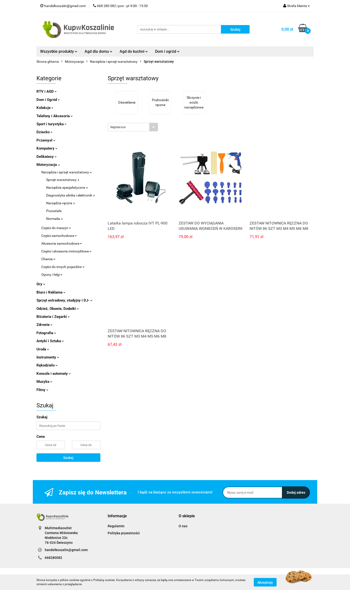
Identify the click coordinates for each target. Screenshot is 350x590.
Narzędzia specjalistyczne (67, 187)
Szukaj (68, 458)
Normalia (54, 219)
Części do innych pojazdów (63, 267)
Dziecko (44, 132)
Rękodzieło (47, 365)
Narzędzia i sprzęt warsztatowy (66, 172)
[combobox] (133, 127)
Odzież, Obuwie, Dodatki (57, 308)
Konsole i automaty (53, 373)
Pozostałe (53, 211)
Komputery (46, 148)
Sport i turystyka (51, 124)
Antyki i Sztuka (50, 341)
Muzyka (44, 381)
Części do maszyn (56, 228)
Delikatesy (46, 156)
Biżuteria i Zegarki (53, 316)
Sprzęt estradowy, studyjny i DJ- (64, 300)
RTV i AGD (46, 91)
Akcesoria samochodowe (61, 243)
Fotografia (46, 333)
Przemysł (45, 140)
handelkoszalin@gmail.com (66, 550)
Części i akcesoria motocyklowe (66, 251)
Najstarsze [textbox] (118, 127)
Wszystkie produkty (58, 51)
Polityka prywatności (124, 533)
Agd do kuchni (134, 51)
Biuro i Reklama (50, 292)
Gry (40, 284)
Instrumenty (47, 357)
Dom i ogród (167, 51)
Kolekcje (44, 108)
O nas (183, 526)
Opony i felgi (51, 275)
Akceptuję (265, 582)
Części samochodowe (59, 236)
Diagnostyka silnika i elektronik (70, 195)
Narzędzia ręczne (60, 203)
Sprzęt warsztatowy (62, 180)
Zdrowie (44, 324)
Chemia (48, 259)
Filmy (42, 390)
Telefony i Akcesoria (54, 116)
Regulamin (116, 526)
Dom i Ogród (48, 100)
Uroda (42, 349)
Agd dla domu (98, 51)
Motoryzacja (48, 164)
